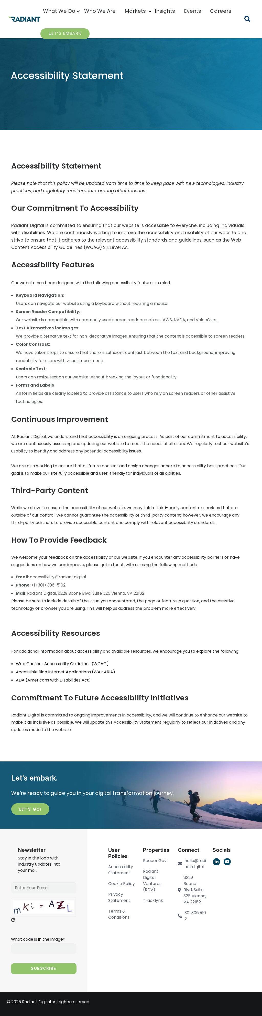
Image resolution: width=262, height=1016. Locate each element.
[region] (62, 664)
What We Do (59, 11)
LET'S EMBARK (65, 33)
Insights (165, 11)
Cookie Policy (121, 884)
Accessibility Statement (120, 870)
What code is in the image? (38, 939)
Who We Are (100, 11)
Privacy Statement (119, 897)
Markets (135, 11)
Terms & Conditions (118, 914)
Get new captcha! (13, 920)
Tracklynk (153, 900)
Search (250, 19)
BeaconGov (155, 861)
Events (192, 11)
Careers (220, 11)
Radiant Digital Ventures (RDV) (152, 880)
